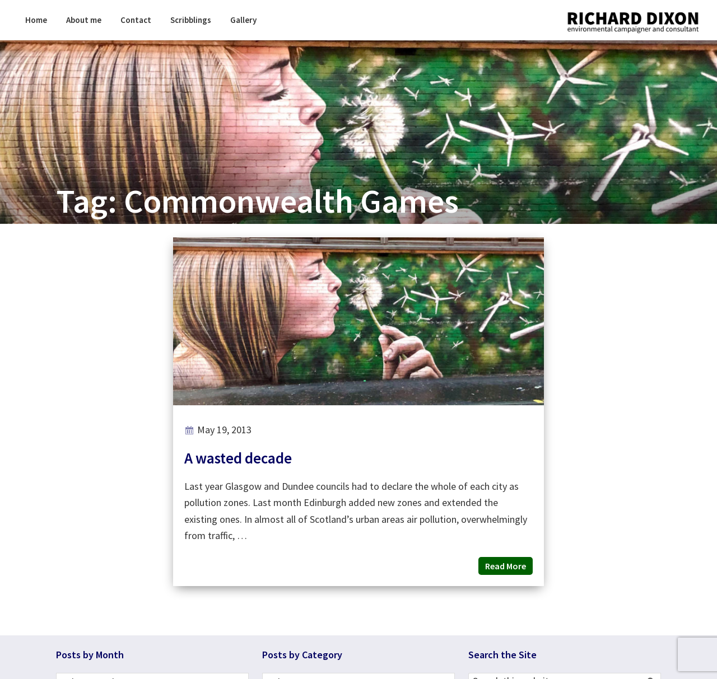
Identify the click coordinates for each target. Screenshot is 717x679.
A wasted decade (238, 457)
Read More (505, 566)
